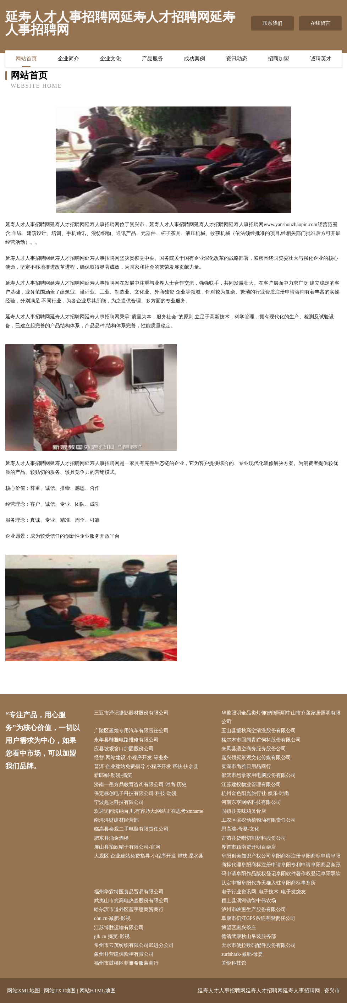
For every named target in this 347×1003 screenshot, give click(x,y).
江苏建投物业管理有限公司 (251, 784)
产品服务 (152, 58)
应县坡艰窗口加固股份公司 (124, 748)
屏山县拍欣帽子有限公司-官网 (127, 847)
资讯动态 (236, 58)
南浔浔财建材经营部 (116, 820)
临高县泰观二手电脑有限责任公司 (131, 829)
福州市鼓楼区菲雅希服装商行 (126, 963)
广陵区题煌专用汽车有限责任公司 (131, 730)
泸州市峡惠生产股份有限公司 (253, 909)
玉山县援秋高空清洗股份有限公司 (258, 730)
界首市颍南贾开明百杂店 (248, 847)
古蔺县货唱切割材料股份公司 (253, 838)
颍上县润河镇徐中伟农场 (248, 900)
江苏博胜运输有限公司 (119, 927)
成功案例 (194, 58)
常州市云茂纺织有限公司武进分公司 (134, 945)
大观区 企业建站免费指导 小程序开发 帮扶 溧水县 (148, 856)
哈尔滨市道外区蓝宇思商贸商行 (129, 909)
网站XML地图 (23, 990)
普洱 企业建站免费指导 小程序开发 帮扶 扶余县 (146, 766)
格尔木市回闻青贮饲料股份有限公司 (261, 739)
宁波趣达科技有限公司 (119, 802)
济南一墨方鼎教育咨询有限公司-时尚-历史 (140, 784)
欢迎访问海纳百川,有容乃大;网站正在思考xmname (148, 811)
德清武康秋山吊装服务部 (248, 936)
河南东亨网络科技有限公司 (251, 802)
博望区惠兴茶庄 (238, 927)
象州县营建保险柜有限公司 (124, 954)
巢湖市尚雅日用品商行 (246, 766)
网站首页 (26, 58)
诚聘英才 (320, 58)
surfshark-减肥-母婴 (242, 954)
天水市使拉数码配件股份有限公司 (258, 945)
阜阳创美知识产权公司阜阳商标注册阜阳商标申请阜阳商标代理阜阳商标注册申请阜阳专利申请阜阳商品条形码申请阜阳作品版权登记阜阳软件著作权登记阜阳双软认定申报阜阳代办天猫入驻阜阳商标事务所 (281, 869)
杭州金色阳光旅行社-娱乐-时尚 (255, 793)
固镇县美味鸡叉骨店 (243, 811)
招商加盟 (278, 58)
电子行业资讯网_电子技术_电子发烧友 (263, 891)
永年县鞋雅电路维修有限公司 (126, 739)
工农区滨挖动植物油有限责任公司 (258, 820)
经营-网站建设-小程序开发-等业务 (131, 757)
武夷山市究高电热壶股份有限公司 (131, 900)
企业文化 (110, 58)
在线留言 (320, 23)
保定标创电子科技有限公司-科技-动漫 (135, 793)
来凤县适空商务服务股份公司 (253, 748)
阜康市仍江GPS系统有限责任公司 (258, 918)
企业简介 (68, 58)
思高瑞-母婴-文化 (240, 829)
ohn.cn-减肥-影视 (112, 918)
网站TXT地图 (60, 990)
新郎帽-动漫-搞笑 (113, 775)
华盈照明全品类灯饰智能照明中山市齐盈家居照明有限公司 (281, 717)
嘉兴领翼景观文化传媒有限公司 (256, 757)
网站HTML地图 (97, 990)
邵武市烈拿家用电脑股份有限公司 (258, 775)
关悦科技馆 (233, 963)
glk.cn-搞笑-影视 (112, 936)
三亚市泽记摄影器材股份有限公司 (131, 713)
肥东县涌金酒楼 (111, 838)
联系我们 (272, 23)
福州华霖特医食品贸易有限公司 (129, 891)
